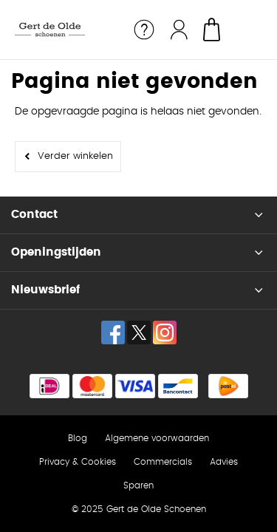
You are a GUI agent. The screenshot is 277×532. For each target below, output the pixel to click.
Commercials (163, 461)
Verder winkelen (75, 156)
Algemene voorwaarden (157, 438)
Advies (224, 461)
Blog (77, 438)
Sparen (138, 485)
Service (144, 29)
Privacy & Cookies (77, 461)
